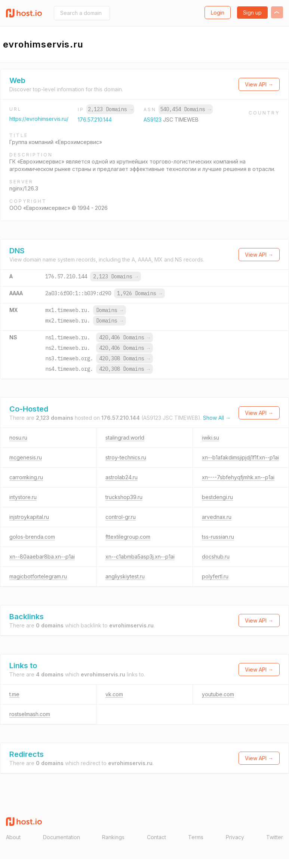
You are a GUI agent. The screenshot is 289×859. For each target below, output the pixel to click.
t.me (14, 694)
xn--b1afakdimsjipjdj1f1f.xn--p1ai (240, 457)
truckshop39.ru (123, 497)
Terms (195, 837)
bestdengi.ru (217, 497)
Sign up (252, 12)
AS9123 (153, 119)
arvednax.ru (216, 517)
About (13, 837)
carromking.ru (26, 477)
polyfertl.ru (215, 576)
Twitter (274, 837)
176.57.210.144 (95, 119)
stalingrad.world (124, 437)
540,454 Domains (185, 109)
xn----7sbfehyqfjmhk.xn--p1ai (238, 477)
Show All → (217, 418)
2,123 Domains (110, 109)
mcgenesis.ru (25, 457)
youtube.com (218, 694)
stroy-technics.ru (125, 457)
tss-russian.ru (218, 537)
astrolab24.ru (121, 477)
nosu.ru (18, 437)
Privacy (235, 837)
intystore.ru (23, 497)
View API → (259, 84)
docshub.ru (216, 556)
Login (217, 12)
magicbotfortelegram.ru (38, 576)
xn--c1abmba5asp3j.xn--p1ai (140, 556)
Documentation (61, 837)
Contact (156, 837)
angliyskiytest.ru (125, 576)
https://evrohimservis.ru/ (38, 119)
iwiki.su (210, 437)
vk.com (114, 694)
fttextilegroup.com (127, 537)
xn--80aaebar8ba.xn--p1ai (42, 556)
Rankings (113, 837)
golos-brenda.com (32, 537)
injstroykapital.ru (29, 517)
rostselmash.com (29, 714)
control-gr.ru (120, 517)
